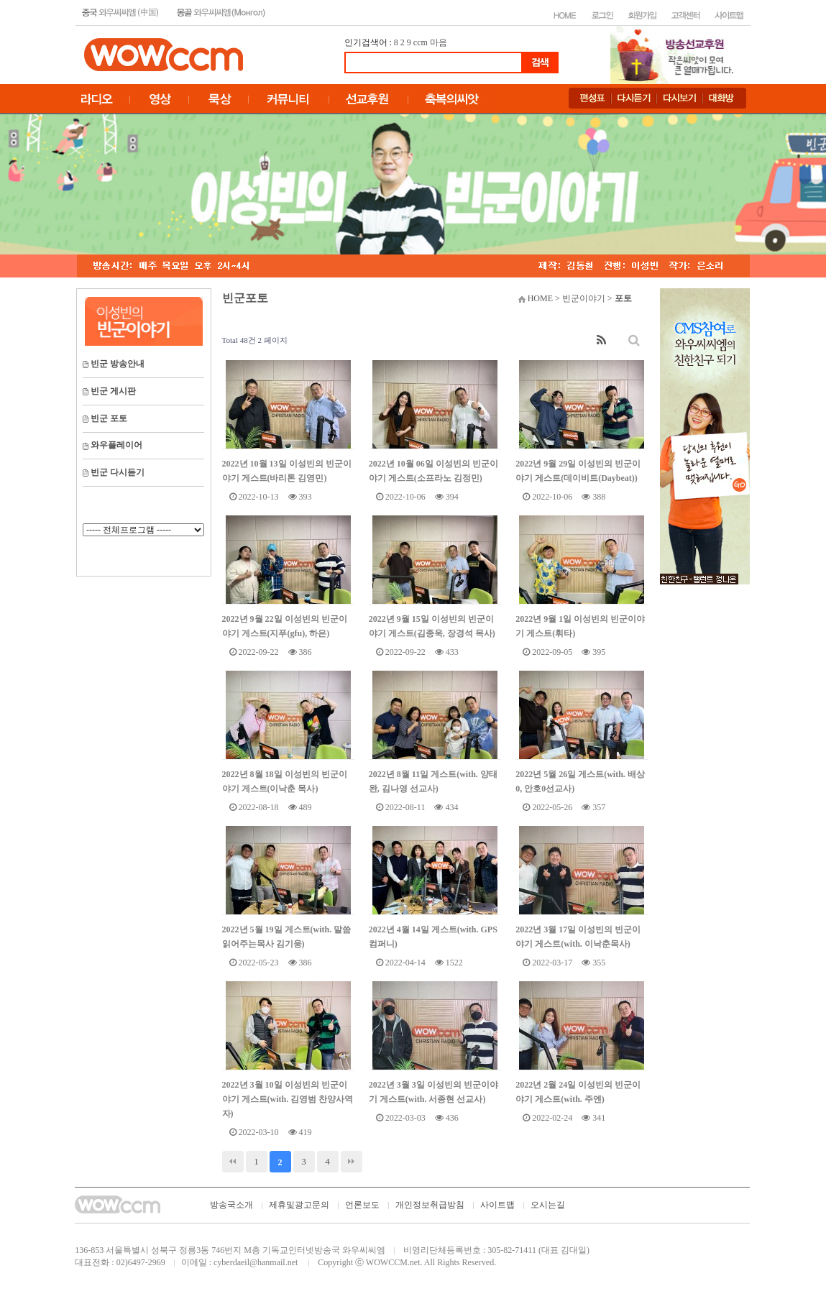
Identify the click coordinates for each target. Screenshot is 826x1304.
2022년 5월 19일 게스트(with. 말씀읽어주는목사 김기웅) (287, 936)
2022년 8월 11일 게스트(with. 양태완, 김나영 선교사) (433, 781)
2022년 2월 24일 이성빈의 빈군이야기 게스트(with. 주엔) (578, 1092)
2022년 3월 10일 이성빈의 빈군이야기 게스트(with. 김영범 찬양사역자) (288, 1099)
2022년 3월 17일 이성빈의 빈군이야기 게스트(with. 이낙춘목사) (578, 936)
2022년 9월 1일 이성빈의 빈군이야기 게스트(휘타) (580, 626)
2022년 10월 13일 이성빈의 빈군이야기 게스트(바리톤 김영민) (287, 471)
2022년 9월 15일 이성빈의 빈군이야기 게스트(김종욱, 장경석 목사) (432, 626)
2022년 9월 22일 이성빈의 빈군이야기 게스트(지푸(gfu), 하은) (284, 626)
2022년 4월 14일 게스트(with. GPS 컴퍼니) (433, 936)
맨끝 (351, 1161)
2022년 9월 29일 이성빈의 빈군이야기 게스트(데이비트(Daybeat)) (578, 471)
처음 (233, 1161)
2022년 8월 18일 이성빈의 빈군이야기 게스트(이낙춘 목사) (284, 781)
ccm (420, 42)
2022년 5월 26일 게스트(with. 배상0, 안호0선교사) (580, 781)
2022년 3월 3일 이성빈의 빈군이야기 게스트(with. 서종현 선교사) (433, 1092)
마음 (438, 42)
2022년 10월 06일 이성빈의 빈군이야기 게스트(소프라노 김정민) (433, 471)
